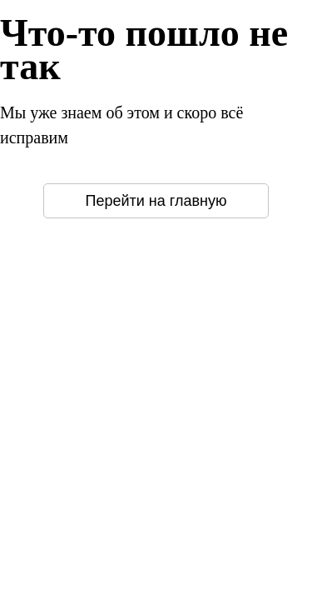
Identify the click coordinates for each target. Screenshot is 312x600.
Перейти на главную (156, 200)
